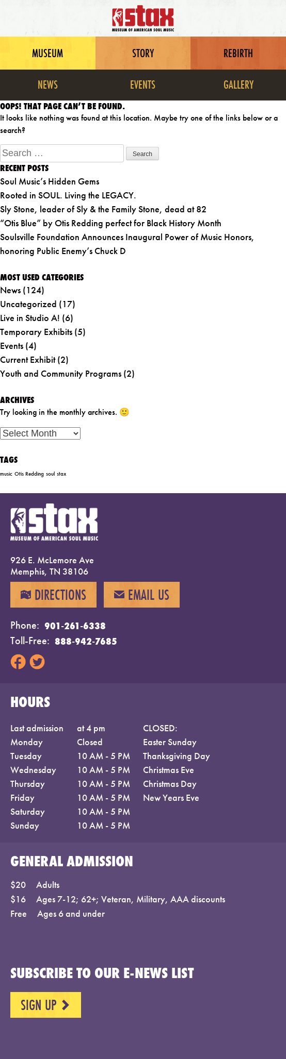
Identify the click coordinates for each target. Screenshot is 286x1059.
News (48, 84)
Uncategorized (28, 304)
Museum (47, 53)
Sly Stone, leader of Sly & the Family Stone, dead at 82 (103, 209)
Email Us (141, 594)
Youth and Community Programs (60, 373)
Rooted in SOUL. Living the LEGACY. (68, 195)
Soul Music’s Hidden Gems (49, 181)
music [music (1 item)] (6, 473)
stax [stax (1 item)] (61, 473)
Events (142, 84)
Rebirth (238, 53)
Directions (53, 594)
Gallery (238, 84)
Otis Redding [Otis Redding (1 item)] (29, 473)
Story (143, 53)
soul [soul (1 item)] (50, 473)
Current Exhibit (27, 359)
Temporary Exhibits (36, 332)
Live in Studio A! (30, 318)
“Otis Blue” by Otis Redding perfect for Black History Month (110, 223)
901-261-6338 (75, 625)
